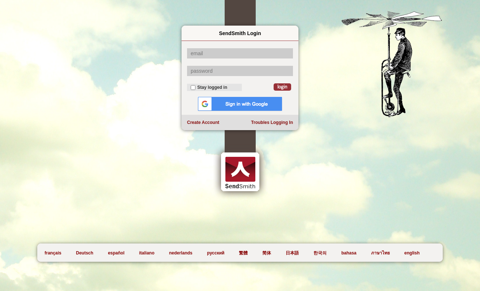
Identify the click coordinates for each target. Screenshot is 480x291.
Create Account (203, 122)
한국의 (320, 253)
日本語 (292, 253)
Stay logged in (209, 87)
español (116, 253)
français (53, 253)
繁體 (243, 253)
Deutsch (84, 253)
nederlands (181, 253)
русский (216, 253)
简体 (266, 253)
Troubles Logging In (272, 122)
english (412, 253)
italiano (147, 253)
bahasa (348, 253)
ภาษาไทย (380, 253)
